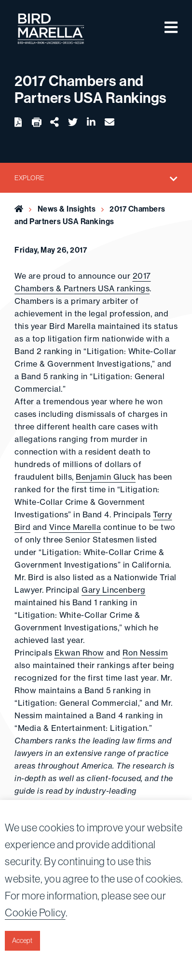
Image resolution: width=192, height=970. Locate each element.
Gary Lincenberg (114, 590)
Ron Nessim (145, 652)
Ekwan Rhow (79, 652)
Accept (22, 940)
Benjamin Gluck (106, 477)
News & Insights (67, 209)
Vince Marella (75, 527)
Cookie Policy (35, 912)
